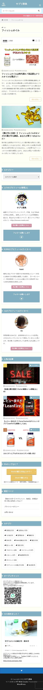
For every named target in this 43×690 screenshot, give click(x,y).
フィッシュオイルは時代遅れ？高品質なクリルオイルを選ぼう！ (21, 75)
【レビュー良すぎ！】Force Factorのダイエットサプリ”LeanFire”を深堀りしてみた (21, 422)
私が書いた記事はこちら (21, 225)
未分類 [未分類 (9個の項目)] (32, 565)
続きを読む (35, 99)
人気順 (10, 41)
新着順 (5, 41)
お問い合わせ (8, 512)
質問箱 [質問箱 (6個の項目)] (21, 535)
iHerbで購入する (21, 478)
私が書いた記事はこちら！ (21, 348)
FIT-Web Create (22, 682)
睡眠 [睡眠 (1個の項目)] (31, 535)
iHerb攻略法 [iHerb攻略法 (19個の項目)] (21, 540)
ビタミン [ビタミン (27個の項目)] (10, 555)
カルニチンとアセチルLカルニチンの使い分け (19, 453)
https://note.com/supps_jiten (12, 661)
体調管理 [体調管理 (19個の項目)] (24, 555)
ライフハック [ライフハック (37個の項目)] (27, 550)
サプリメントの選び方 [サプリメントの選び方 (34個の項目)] (15, 565)
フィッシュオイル (17, 20)
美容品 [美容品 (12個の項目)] (10, 530)
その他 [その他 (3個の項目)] (9, 535)
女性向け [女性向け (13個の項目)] (22, 530)
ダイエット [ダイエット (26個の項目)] (11, 560)
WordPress (21, 684)
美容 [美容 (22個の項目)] (21, 545)
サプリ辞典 (21, 4)
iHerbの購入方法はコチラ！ (21, 472)
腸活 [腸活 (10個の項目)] (35, 540)
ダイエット (35, 397)
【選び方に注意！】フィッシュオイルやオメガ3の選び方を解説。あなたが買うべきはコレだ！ (21, 136)
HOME (6, 20)
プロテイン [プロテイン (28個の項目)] (11, 550)
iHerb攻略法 (35, 365)
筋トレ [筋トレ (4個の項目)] (9, 545)
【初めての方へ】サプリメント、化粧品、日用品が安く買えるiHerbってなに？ (21, 500)
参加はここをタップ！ (10, 584)
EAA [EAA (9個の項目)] (8, 540)
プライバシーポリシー (11, 506)
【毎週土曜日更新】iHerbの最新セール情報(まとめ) (20, 390)
